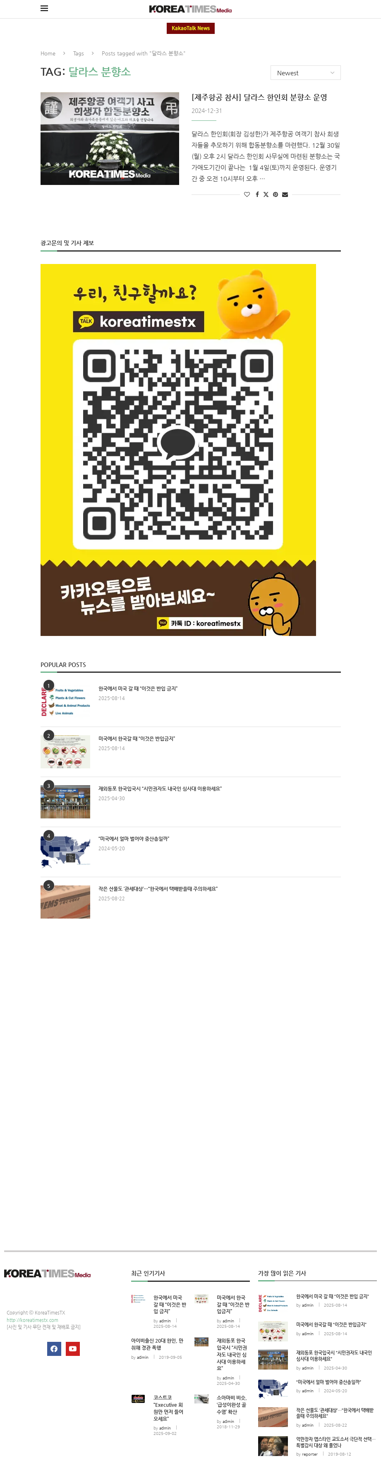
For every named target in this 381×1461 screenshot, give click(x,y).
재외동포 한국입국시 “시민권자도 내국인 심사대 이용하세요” (160, 788)
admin (165, 1320)
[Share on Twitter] (266, 193)
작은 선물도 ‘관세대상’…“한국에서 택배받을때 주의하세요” (158, 888)
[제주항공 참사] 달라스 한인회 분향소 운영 (259, 96)
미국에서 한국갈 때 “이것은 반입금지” (136, 738)
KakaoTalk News (191, 28)
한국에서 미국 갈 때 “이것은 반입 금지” (137, 688)
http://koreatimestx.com (32, 1319)
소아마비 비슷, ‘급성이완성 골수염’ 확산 (232, 1404)
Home (48, 53)
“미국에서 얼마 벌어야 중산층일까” (133, 838)
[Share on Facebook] (257, 194)
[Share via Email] (285, 194)
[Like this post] (247, 194)
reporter (310, 1453)
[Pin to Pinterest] (275, 194)
